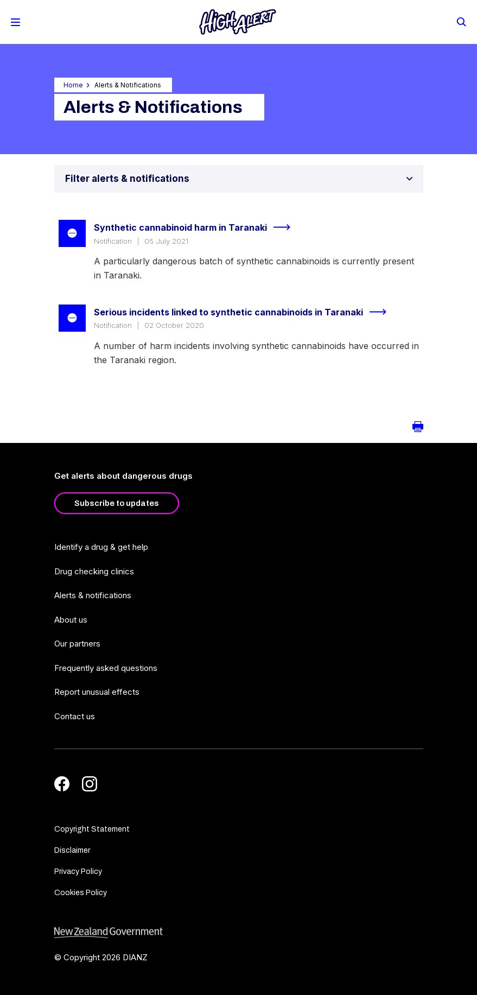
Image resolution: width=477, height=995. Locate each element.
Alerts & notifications (92, 595)
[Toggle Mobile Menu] (15, 22)
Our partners (77, 643)
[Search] (460, 21)
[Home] (238, 22)
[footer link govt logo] (238, 933)
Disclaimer (72, 850)
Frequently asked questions (105, 668)
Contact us (74, 716)
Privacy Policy (78, 871)
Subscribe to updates (116, 503)
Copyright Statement (92, 829)
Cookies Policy (80, 893)
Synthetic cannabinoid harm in (197, 227)
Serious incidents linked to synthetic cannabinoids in (245, 312)
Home (73, 85)
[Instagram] (89, 783)
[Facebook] (61, 783)
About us (70, 619)
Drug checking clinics (94, 571)
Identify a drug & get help (101, 547)
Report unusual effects (96, 692)
